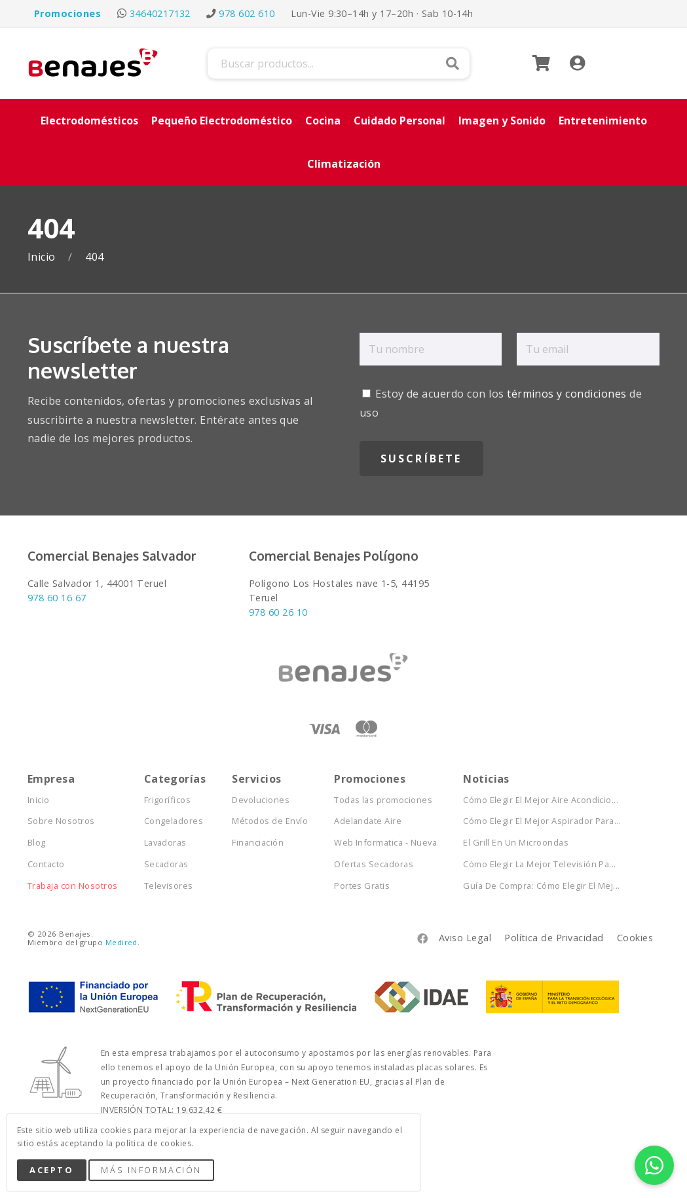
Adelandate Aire (367, 821)
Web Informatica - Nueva (385, 842)
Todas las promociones (383, 800)
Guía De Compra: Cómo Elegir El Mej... (541, 886)
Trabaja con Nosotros (73, 886)
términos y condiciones (567, 393)
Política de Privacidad (554, 937)
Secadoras (166, 864)
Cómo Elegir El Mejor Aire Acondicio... (540, 800)
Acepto (51, 1170)
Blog (37, 842)
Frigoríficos (167, 800)
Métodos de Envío (270, 821)
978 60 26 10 (278, 612)
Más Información (151, 1170)
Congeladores (174, 821)
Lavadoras (165, 842)
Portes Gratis (362, 886)
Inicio (43, 257)
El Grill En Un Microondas (515, 842)
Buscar (452, 63)
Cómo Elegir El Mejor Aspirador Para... (542, 821)
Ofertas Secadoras (373, 864)
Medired (121, 942)
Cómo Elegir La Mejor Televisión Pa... (539, 864)
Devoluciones (260, 800)
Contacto (46, 864)
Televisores (168, 886)
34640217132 (160, 13)
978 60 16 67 (57, 597)
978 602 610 (246, 13)
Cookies (635, 937)
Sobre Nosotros (61, 821)
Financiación (258, 842)
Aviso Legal (465, 937)
